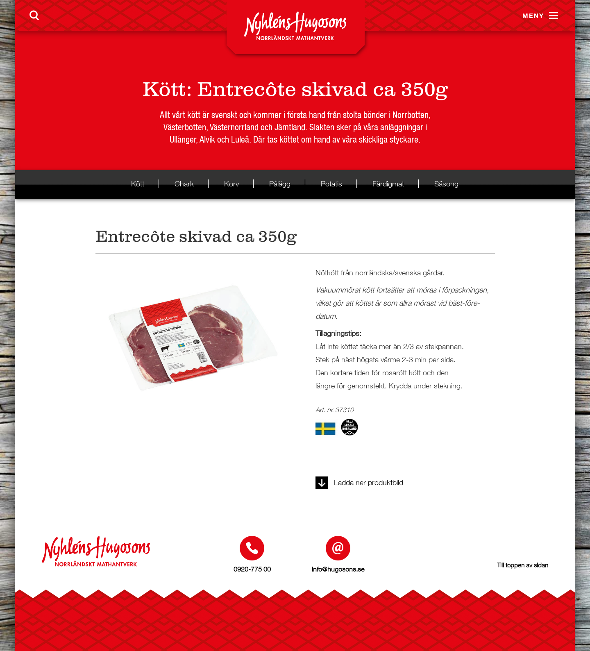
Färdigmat (388, 183)
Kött (164, 89)
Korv (231, 183)
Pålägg (279, 183)
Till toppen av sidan (522, 565)
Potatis (331, 183)
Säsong (446, 183)
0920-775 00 (252, 569)
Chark (184, 183)
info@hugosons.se (338, 569)
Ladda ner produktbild (359, 482)
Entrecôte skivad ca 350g (322, 89)
